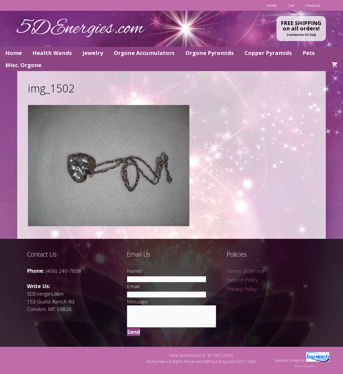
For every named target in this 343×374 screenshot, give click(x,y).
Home (272, 5)
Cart (291, 5)
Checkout (312, 5)
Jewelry (93, 53)
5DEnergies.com (80, 29)
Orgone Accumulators (144, 53)
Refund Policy (242, 279)
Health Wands (52, 53)
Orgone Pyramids (209, 53)
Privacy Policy (242, 288)
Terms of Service (245, 270)
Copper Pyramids (268, 53)
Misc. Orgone (23, 65)
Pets (309, 53)
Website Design (287, 360)
